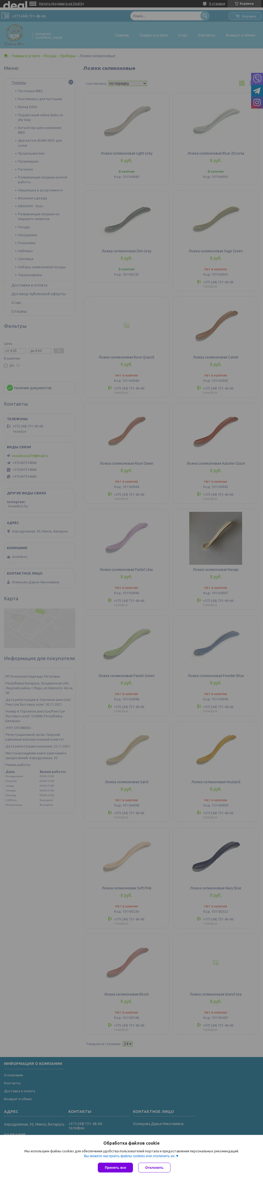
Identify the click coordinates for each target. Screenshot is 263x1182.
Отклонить (154, 1168)
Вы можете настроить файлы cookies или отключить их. (130, 1156)
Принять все (115, 1168)
